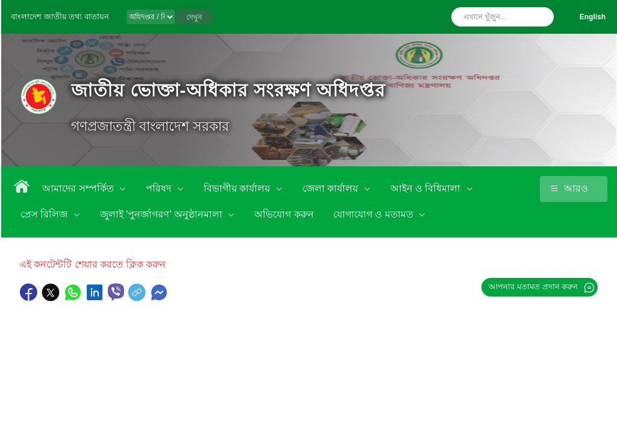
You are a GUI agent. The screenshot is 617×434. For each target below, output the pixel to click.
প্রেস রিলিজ (45, 214)
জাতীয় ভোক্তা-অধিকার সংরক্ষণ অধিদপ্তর (228, 90)
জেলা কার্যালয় (331, 188)
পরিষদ (160, 188)
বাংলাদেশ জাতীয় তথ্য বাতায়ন (60, 16)
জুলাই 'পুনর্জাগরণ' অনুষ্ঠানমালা (162, 214)
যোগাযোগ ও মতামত (374, 214)
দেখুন (194, 17)
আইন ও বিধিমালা (426, 188)
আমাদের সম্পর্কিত (79, 188)
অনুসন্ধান (542, 17)
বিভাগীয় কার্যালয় (238, 188)
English (593, 17)
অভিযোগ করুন (283, 214)
